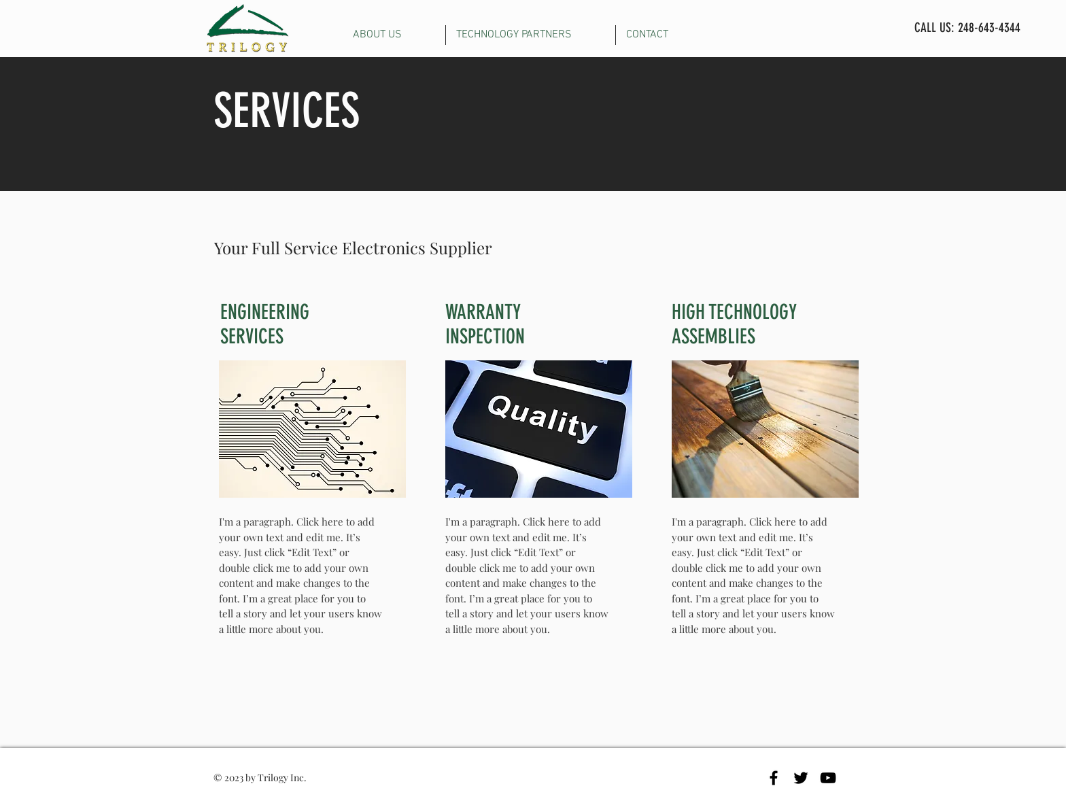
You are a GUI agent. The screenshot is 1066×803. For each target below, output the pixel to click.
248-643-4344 (989, 27)
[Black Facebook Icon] (773, 777)
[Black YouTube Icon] (828, 777)
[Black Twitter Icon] (800, 777)
